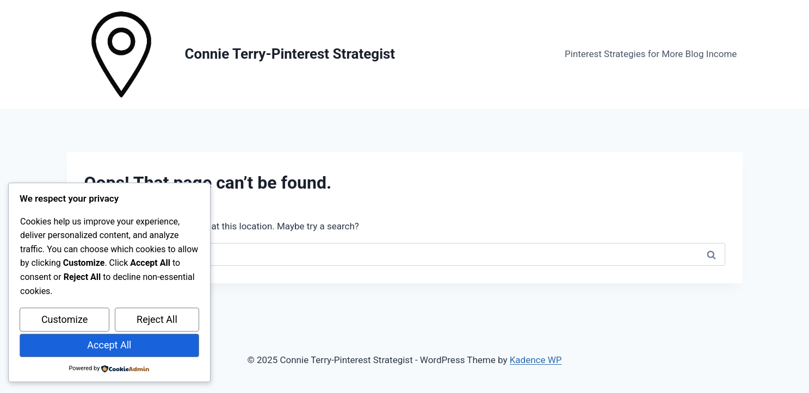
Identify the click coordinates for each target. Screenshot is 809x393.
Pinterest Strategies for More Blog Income (651, 53)
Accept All (109, 345)
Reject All (157, 319)
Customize (64, 319)
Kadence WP (536, 359)
